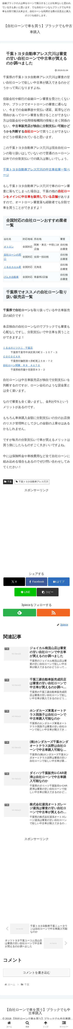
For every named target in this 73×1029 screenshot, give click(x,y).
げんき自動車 (11, 277)
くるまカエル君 (12, 267)
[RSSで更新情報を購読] (53, 612)
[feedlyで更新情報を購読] (19, 612)
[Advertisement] (36, 529)
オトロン (9, 246)
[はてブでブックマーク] (59, 581)
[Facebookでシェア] (36, 581)
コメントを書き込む (36, 972)
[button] (47, 592)
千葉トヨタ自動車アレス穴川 (32, 481)
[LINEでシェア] (25, 592)
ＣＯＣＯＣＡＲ (11, 356)
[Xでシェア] (14, 581)
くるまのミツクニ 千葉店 (18, 347)
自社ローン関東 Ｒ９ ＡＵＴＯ (21, 365)
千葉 (8, 481)
